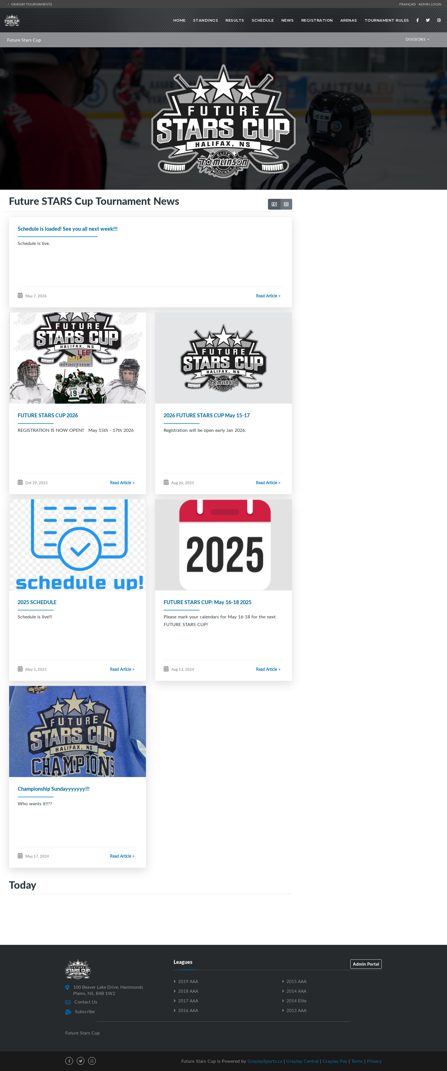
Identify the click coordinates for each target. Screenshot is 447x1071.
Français (408, 4)
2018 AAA (188, 991)
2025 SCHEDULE (37, 602)
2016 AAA (188, 1010)
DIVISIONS (416, 39)
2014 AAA (296, 991)
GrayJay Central (302, 1061)
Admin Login (429, 4)
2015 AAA (296, 981)
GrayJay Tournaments (29, 4)
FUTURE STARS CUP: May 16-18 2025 (207, 602)
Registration (317, 20)
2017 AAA (188, 1000)
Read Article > (268, 296)
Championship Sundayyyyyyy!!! (54, 788)
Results (234, 20)
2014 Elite (296, 1000)
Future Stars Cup (24, 40)
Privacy (374, 1061)
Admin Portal (366, 964)
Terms (357, 1061)
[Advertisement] (369, 243)
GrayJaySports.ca (264, 1061)
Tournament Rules (387, 20)
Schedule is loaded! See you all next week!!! (67, 228)
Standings (205, 20)
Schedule (263, 20)
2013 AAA (296, 1010)
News (287, 20)
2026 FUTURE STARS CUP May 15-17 (207, 415)
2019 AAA (188, 981)
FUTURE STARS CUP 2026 (48, 415)
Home (179, 20)
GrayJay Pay (334, 1061)
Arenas (348, 20)
